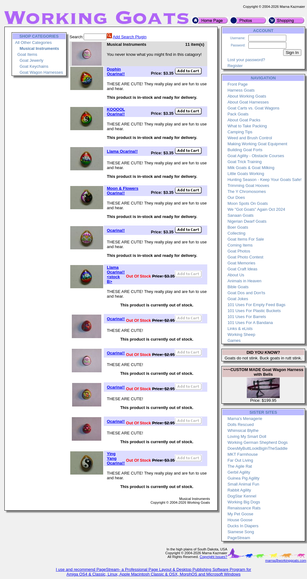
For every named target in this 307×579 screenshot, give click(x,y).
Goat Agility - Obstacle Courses (255, 155)
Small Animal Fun (243, 484)
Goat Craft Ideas (242, 269)
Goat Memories (241, 263)
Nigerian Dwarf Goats (246, 221)
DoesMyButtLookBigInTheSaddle (257, 448)
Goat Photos (238, 251)
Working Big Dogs (243, 502)
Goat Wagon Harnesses (41, 72)
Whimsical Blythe (242, 430)
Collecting (236, 233)
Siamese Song (240, 531)
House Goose (239, 520)
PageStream (238, 537)
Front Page (237, 84)
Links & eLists (239, 328)
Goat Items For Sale (245, 239)
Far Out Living (240, 460)
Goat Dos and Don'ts (246, 292)
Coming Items (239, 245)
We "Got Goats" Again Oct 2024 (256, 209)
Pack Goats (237, 114)
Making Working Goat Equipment (257, 143)
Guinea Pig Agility (243, 478)
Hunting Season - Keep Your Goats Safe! (264, 179)
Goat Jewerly (31, 60)
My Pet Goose (240, 514)
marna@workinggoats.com (285, 560)
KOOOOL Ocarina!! (116, 111)
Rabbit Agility (239, 490)
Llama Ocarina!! (122, 151)
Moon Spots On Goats (247, 203)
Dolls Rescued (240, 424)
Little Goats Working (245, 173)
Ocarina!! (116, 230)
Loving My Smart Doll (246, 436)
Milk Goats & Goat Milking (250, 167)
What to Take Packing (247, 126)
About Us (235, 275)
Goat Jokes (237, 298)
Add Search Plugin (129, 37)
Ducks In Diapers (242, 525)
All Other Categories (33, 42)
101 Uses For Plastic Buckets (254, 310)
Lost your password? (246, 59)
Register (234, 65)
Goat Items (27, 54)
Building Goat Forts (244, 149)
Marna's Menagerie (244, 418)
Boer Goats (237, 227)
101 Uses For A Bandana (250, 322)
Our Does (236, 197)
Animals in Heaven (244, 281)
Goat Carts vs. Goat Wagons (253, 108)
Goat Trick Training (244, 161)
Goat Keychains (33, 66)
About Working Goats (246, 96)
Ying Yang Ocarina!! (116, 458)
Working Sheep (241, 334)
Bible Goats (237, 286)
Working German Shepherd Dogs (257, 442)
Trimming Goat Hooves (248, 185)
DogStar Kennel (241, 496)
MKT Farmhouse (242, 454)
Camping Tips (239, 132)
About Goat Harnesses (248, 102)
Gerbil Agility (238, 472)
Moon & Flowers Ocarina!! (122, 190)
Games (234, 340)
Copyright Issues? (213, 557)
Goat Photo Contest (245, 257)
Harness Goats (241, 90)
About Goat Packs (243, 120)
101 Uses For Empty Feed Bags (256, 304)
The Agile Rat (239, 466)
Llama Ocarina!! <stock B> (116, 274)
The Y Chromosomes (246, 191)
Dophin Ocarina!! (116, 71)
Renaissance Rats (244, 508)
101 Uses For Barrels (246, 316)
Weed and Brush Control (249, 137)
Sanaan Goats (240, 215)
